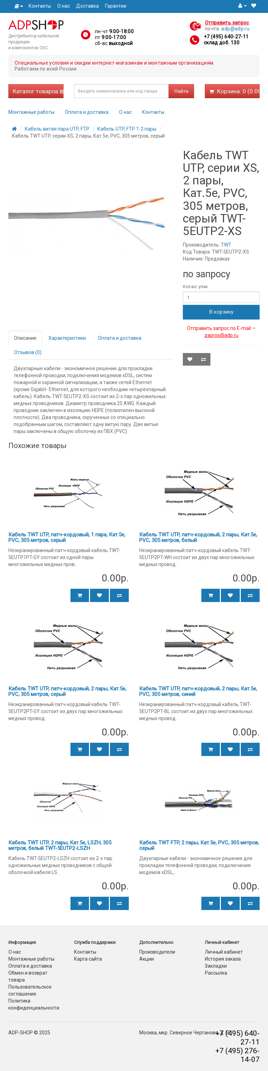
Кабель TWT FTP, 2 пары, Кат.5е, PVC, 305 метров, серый (199, 845)
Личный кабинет (224, 952)
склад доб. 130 (221, 42)
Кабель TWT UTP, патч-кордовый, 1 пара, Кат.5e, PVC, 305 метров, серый (66, 537)
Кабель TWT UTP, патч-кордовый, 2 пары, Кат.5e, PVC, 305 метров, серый (67, 691)
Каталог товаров (38, 91)
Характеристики (67, 338)
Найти (181, 91)
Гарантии (115, 6)
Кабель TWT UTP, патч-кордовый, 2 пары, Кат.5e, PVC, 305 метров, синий (198, 691)
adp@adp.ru (235, 28)
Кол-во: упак (195, 286)
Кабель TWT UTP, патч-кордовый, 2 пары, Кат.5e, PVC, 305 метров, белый (198, 537)
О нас (63, 6)
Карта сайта (88, 959)
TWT (226, 245)
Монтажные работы (31, 112)
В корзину (221, 312)
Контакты (40, 6)
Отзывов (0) (28, 352)
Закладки (216, 966)
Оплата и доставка (87, 112)
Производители (157, 952)
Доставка (87, 6)
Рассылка (216, 973)
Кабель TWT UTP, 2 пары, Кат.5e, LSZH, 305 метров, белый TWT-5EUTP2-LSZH (59, 845)
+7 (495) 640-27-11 (226, 36)
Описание (25, 338)
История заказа (223, 959)
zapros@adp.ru (221, 335)
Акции (146, 959)
